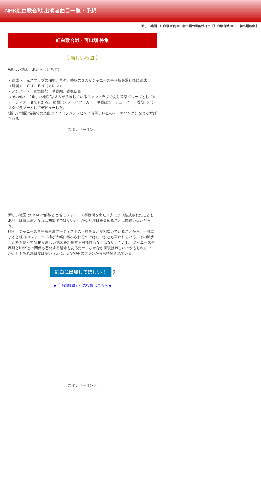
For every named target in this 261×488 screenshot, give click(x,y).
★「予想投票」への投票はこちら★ (82, 285)
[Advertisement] (82, 168)
